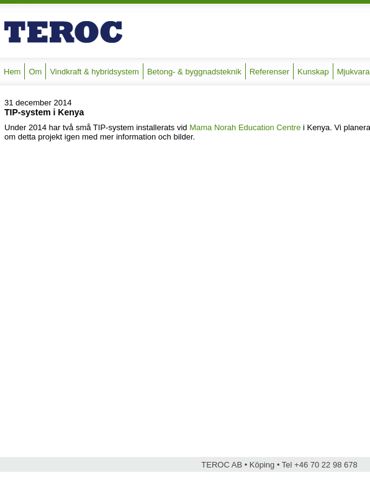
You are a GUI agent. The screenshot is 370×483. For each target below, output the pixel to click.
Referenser (269, 71)
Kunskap (313, 71)
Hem (12, 71)
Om (35, 71)
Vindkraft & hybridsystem (94, 71)
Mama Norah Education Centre (244, 127)
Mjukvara (353, 71)
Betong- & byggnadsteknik (194, 71)
